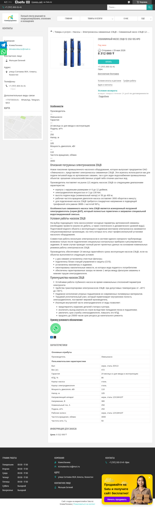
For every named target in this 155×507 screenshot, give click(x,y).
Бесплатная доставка (108, 74)
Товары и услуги (95, 18)
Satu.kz (90, 501)
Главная (68, 18)
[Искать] (150, 7)
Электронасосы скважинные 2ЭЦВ (99, 32)
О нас (126, 18)
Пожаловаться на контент (84, 504)
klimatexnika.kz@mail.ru (19, 49)
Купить (109, 62)
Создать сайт (37, 2)
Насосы (76, 32)
